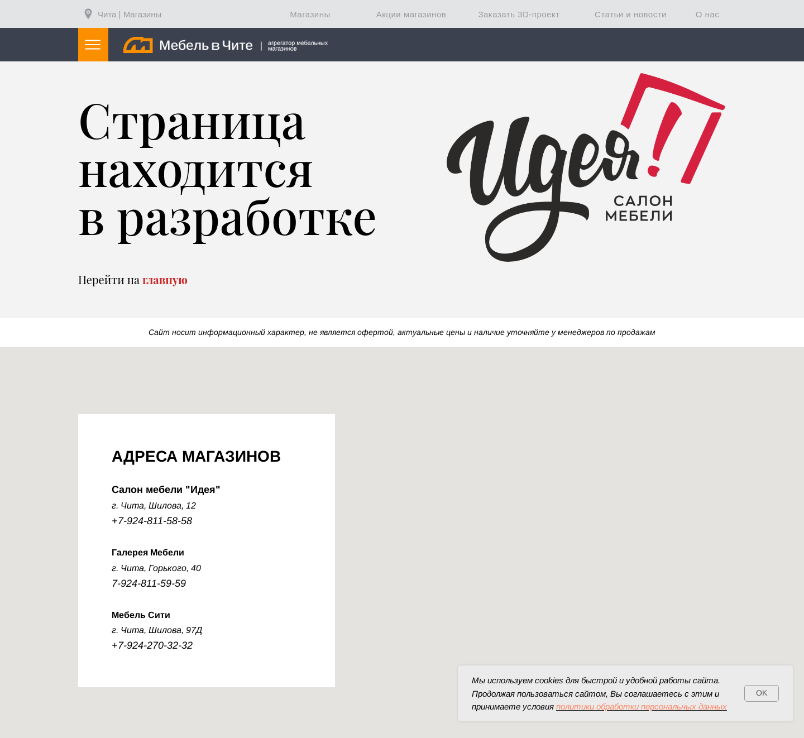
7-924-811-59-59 (149, 583)
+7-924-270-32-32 (152, 645)
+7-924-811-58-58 (152, 520)
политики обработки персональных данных (641, 706)
